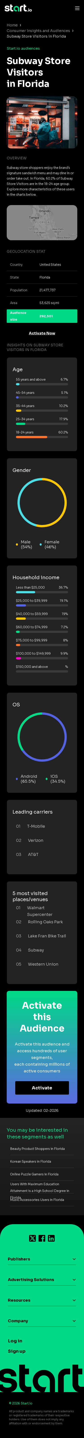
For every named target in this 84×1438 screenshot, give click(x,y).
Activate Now (42, 333)
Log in (15, 1341)
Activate (42, 1088)
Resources (19, 1300)
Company (18, 1320)
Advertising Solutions (31, 1279)
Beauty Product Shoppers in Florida (37, 1149)
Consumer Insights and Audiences (38, 30)
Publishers (19, 1259)
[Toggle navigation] (76, 8)
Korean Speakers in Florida (30, 1161)
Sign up (17, 1351)
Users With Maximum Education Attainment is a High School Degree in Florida (39, 1191)
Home (12, 25)
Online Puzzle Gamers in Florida (34, 1174)
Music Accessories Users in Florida (37, 1200)
